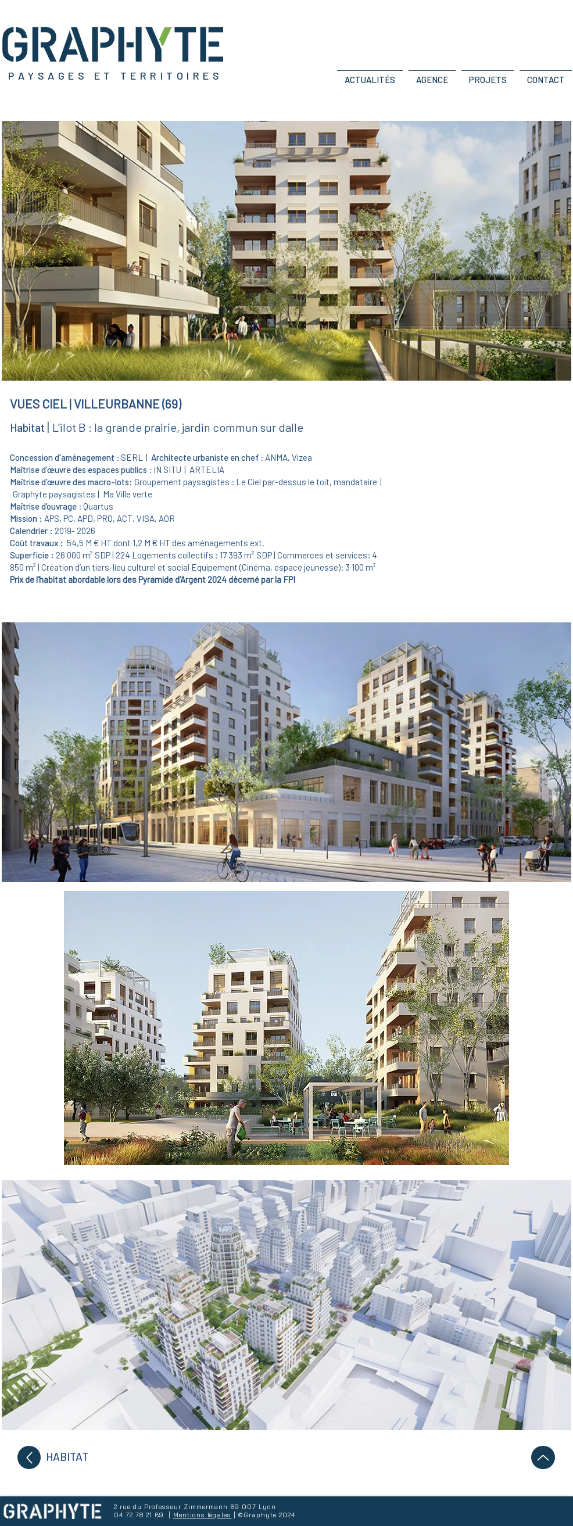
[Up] (29, 1457)
